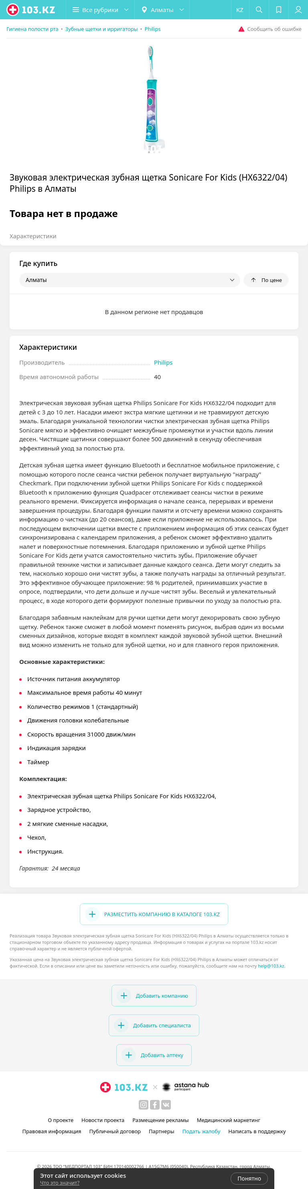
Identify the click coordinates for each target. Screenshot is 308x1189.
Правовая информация (51, 1131)
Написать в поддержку (257, 1131)
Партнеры (161, 1131)
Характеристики (33, 236)
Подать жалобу (201, 1131)
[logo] (31, 9)
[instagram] (143, 1105)
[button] (100, 9)
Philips (163, 362)
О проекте (60, 1120)
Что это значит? (59, 1182)
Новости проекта (102, 1120)
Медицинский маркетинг (228, 1120)
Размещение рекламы (160, 1120)
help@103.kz (271, 966)
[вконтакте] (166, 1105)
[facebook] (155, 1105)
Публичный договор (115, 1131)
